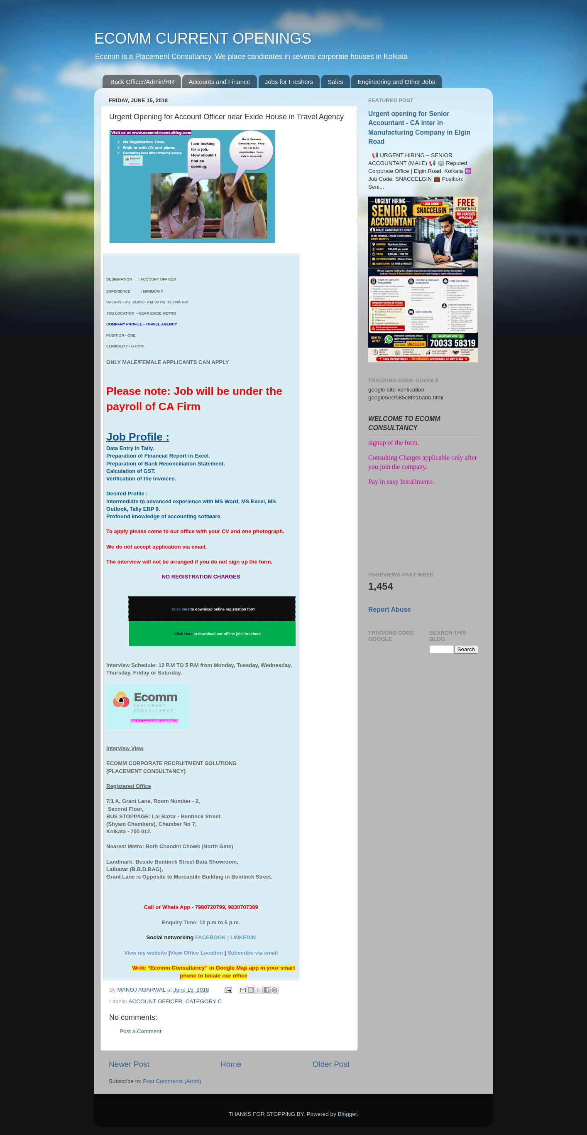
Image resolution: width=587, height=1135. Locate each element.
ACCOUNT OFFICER (156, 1001)
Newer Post (129, 1064)
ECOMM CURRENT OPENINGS (202, 38)
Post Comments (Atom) (172, 1081)
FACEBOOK (210, 937)
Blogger (347, 1114)
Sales (335, 81)
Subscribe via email (252, 953)
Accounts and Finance (219, 81)
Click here (181, 609)
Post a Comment (140, 1031)
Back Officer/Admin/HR (142, 81)
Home (230, 1064)
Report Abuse (389, 609)
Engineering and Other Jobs (396, 81)
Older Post (331, 1064)
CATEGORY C (204, 1001)
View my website (145, 953)
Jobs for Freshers (289, 81)
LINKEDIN (243, 937)
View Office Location (196, 953)
